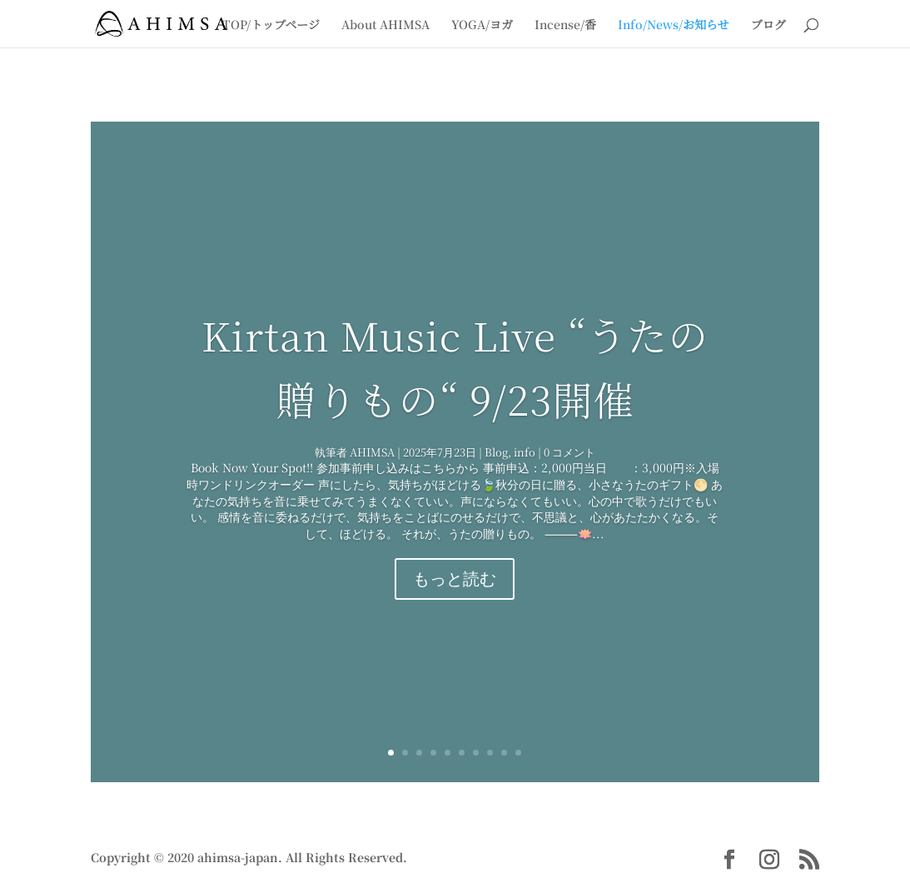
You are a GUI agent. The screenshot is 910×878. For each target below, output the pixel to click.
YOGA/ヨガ (482, 24)
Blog (496, 452)
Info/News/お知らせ (673, 24)
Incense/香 (565, 24)
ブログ (768, 24)
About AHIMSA (385, 24)
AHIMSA (372, 452)
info (524, 452)
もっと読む (454, 579)
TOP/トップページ (271, 24)
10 (518, 753)
